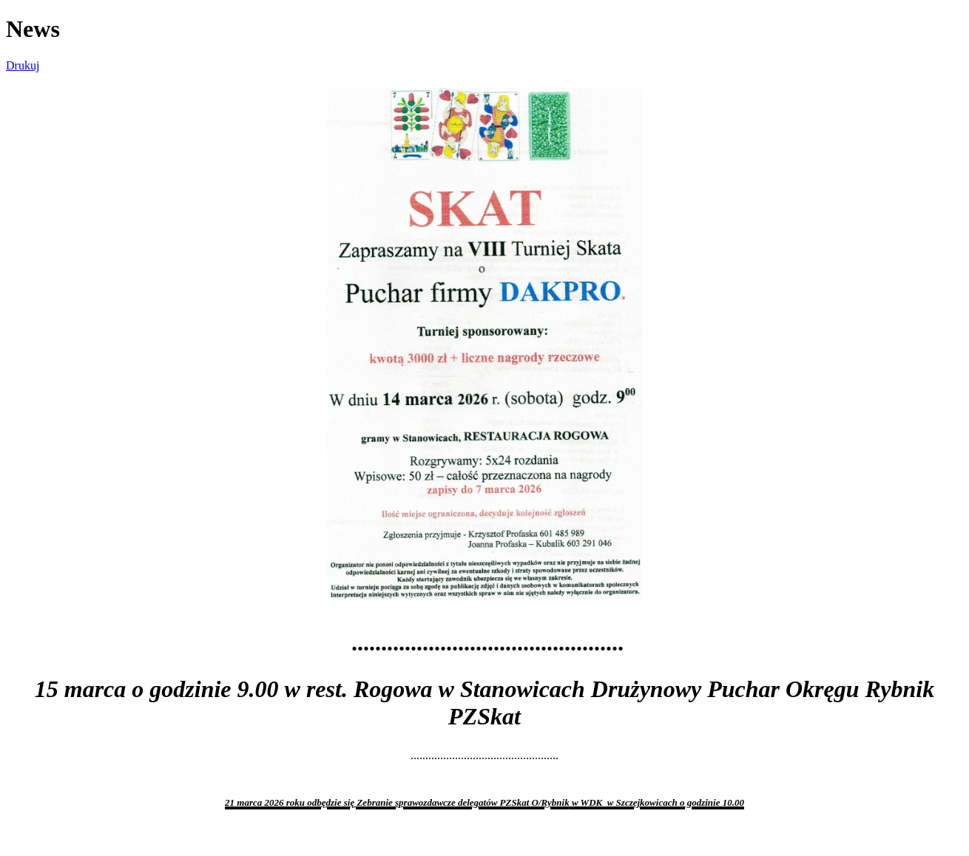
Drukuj (22, 65)
